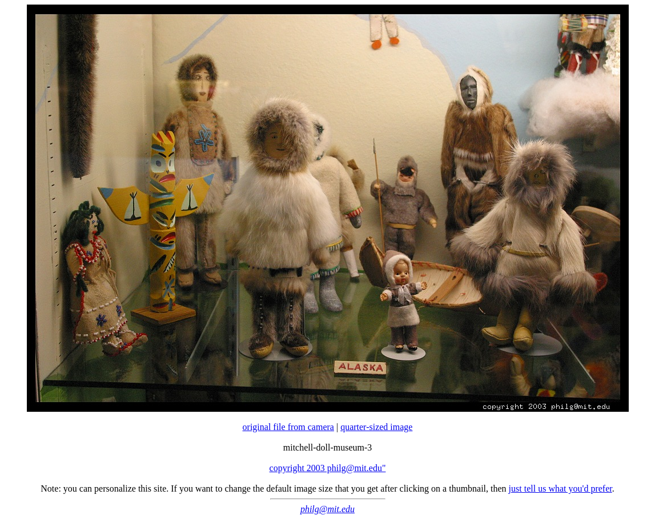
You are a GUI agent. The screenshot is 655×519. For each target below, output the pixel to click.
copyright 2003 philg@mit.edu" (328, 468)
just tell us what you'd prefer (560, 488)
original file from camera (288, 427)
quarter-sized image (376, 427)
